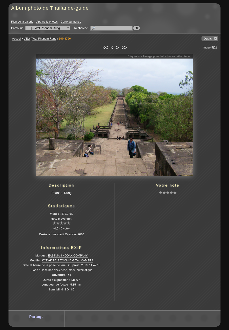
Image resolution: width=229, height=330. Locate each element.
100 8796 (65, 38)
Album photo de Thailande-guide (50, 8)
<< (104, 47)
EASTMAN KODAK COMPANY (68, 255)
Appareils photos (46, 21)
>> (124, 47)
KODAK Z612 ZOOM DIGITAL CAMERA (67, 260)
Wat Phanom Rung (44, 38)
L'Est (27, 38)
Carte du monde (71, 21)
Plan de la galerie (22, 21)
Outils (208, 38)
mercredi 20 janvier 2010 (68, 234)
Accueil (16, 38)
